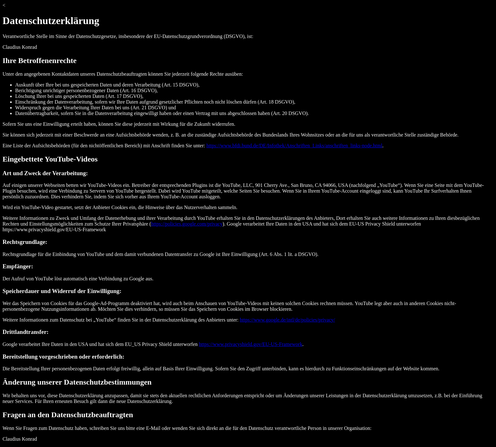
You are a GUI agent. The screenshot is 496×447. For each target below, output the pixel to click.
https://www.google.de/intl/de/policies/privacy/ (287, 319)
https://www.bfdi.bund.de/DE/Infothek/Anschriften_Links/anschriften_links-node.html (294, 145)
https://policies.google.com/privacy (187, 224)
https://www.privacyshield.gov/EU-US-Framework (250, 344)
